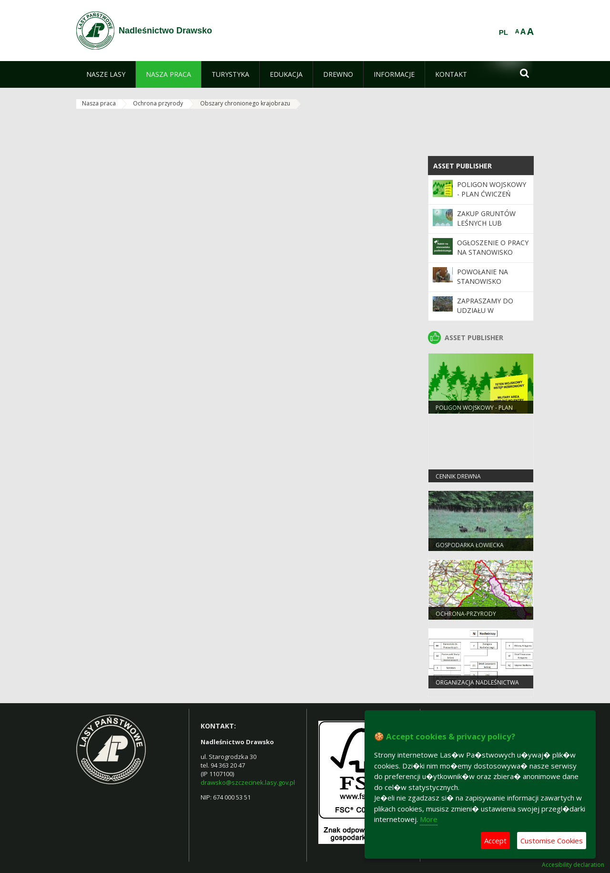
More (428, 819)
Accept (495, 840)
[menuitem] (105, 74)
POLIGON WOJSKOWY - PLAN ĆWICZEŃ (491, 189)
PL (503, 32)
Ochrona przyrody (158, 103)
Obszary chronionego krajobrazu (245, 103)
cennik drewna (458, 476)
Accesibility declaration (573, 865)
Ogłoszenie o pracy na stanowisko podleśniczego (493, 252)
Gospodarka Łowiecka (470, 545)
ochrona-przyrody (466, 614)
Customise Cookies (551, 840)
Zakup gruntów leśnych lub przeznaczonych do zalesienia (488, 228)
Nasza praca (99, 103)
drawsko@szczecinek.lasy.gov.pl (248, 782)
